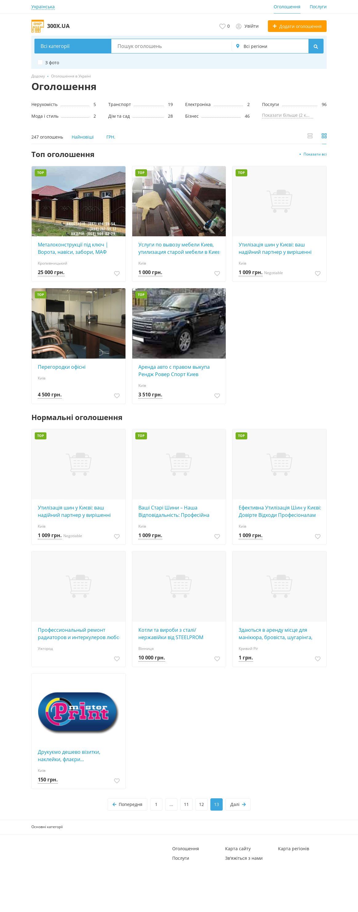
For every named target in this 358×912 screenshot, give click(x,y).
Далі (238, 804)
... (171, 804)
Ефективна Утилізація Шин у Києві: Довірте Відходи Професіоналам (280, 511)
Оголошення (287, 7)
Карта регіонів (293, 848)
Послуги (318, 7)
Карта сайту (238, 848)
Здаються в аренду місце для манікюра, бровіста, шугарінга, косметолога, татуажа (275, 634)
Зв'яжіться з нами (244, 858)
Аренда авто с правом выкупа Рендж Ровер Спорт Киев (174, 371)
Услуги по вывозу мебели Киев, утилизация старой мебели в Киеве (180, 248)
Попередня (127, 804)
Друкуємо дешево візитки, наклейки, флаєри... (69, 756)
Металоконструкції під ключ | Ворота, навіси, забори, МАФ (73, 248)
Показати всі (315, 154)
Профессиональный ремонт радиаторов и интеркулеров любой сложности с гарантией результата (80, 634)
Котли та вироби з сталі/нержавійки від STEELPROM (170, 634)
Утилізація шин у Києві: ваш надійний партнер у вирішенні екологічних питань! (275, 248)
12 (201, 804)
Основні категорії (47, 826)
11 (186, 804)
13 (216, 804)
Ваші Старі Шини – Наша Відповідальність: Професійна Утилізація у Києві (173, 511)
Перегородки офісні (62, 367)
